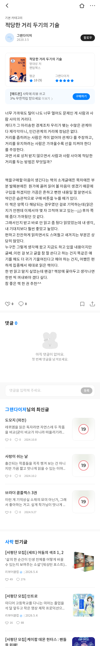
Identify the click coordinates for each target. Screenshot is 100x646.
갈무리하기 (82, 304)
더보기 (92, 5)
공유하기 (92, 304)
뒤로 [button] (7, 5)
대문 (81, 5)
